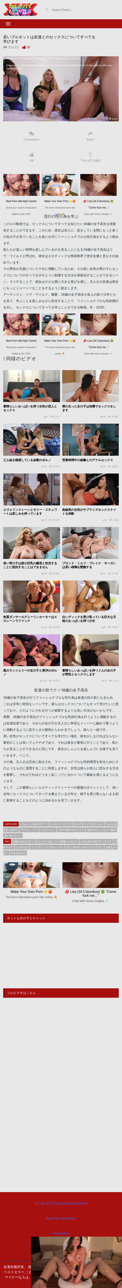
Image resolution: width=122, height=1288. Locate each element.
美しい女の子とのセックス (80, 847)
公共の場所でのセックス (71, 829)
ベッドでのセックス (52, 847)
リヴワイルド (48, 829)
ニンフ (34, 847)
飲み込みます (18, 853)
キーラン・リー (29, 829)
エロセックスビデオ (60, 824)
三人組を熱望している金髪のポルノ (27, 460)
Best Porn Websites (61, 1218)
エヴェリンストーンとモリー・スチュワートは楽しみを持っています (30, 511)
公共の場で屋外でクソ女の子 (96, 841)
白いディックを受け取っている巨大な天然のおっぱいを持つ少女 (89, 618)
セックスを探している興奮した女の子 (58, 841)
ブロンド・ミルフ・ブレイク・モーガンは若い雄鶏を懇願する (89, 565)
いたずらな (22, 847)
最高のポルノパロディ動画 (101, 829)
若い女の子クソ (13, 835)
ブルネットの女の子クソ (34, 824)
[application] (61, 88)
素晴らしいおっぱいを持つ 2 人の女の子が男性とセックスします (89, 672)
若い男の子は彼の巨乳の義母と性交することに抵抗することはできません (30, 565)
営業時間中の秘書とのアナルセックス (87, 460)
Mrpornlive (61, 1233)
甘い (100, 847)
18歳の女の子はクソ (23, 841)
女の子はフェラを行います (89, 824)
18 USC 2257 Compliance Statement (61, 1203)
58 (28, 47)
